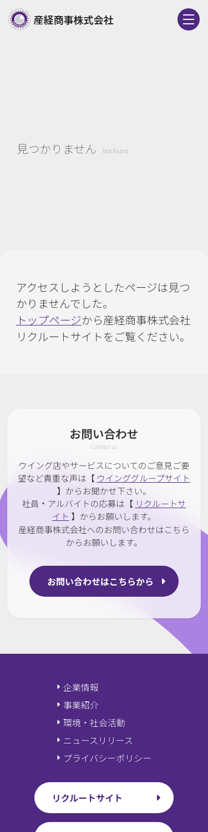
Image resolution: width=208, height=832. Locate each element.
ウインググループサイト (143, 478)
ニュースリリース (98, 740)
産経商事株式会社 (60, 19)
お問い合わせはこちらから (100, 581)
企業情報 (81, 687)
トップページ (49, 320)
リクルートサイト (87, 797)
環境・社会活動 (94, 722)
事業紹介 (81, 704)
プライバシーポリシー (107, 757)
